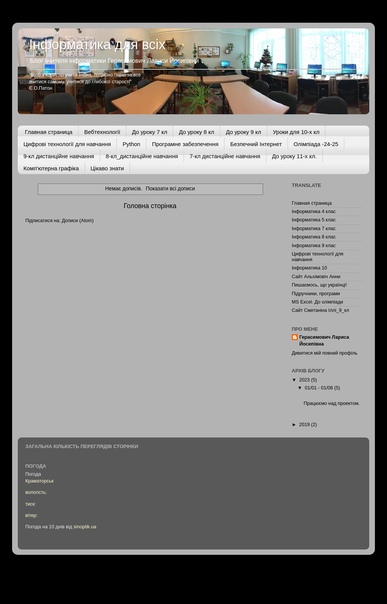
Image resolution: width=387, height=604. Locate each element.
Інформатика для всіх (97, 44)
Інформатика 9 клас (314, 245)
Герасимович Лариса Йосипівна (324, 341)
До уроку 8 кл (196, 132)
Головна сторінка (150, 206)
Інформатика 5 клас (314, 220)
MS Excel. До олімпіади (317, 302)
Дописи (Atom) (77, 220)
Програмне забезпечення (185, 144)
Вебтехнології (102, 132)
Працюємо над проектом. (331, 403)
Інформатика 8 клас (314, 237)
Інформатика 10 (309, 268)
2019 (305, 424)
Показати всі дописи (170, 188)
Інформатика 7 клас (314, 228)
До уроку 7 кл (149, 132)
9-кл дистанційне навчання (58, 156)
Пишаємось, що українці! (319, 285)
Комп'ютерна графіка (51, 168)
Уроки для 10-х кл (296, 132)
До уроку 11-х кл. (294, 156)
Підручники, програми (316, 293)
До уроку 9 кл (243, 132)
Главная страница (49, 132)
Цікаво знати (107, 168)
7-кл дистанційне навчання (225, 156)
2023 (305, 380)
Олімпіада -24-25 (316, 144)
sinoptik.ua (85, 526)
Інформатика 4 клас (314, 211)
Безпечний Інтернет (256, 144)
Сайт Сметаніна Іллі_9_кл (320, 310)
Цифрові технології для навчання (67, 144)
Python (131, 144)
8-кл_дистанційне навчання (142, 156)
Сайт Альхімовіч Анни (316, 276)
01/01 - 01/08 (319, 388)
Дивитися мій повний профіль (325, 353)
